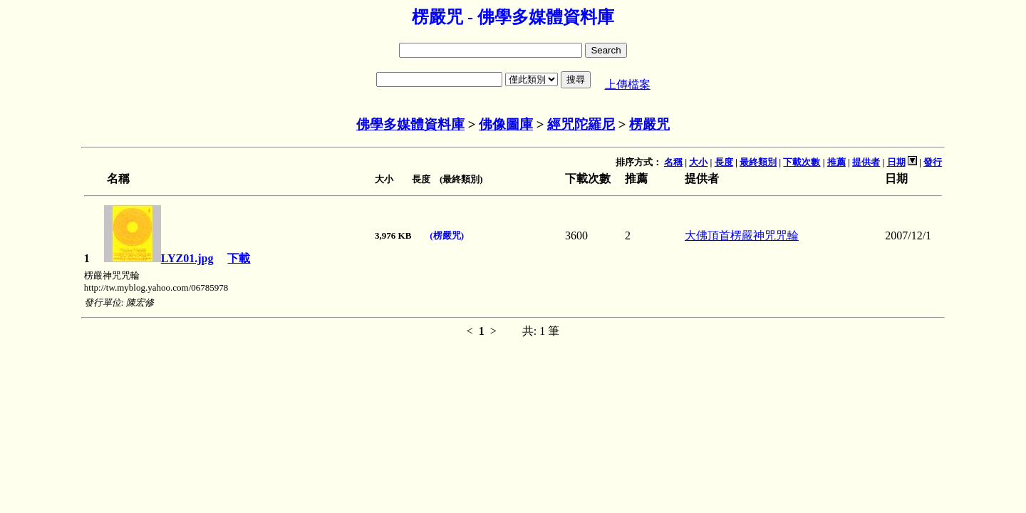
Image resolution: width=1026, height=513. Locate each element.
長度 (724, 162)
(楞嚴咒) (447, 235)
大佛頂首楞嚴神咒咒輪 (742, 235)
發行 (932, 162)
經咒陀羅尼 (581, 124)
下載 (238, 258)
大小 (698, 162)
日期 (896, 162)
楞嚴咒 (649, 124)
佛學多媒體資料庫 (410, 124)
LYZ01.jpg (159, 258)
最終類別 (758, 162)
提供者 (866, 162)
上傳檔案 (628, 84)
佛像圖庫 (506, 124)
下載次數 (801, 162)
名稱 (673, 162)
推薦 (836, 162)
